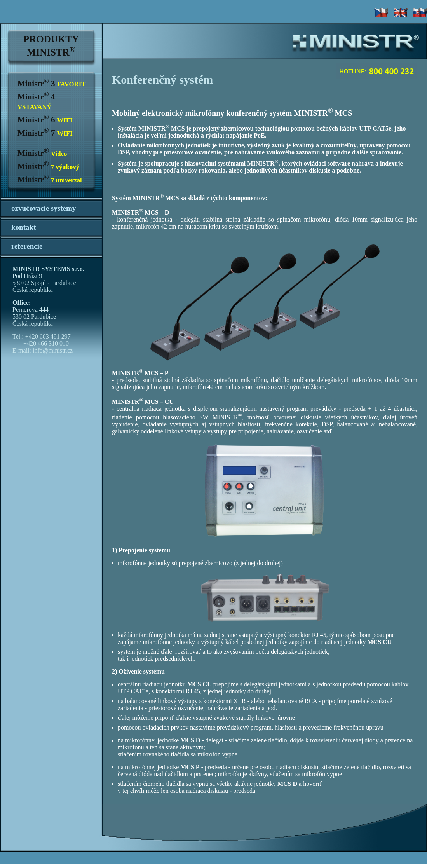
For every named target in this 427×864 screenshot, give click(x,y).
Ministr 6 (45, 119)
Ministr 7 (45, 133)
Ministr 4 (36, 101)
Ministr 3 (51, 83)
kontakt (23, 227)
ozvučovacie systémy (43, 208)
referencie (27, 246)
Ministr (42, 153)
